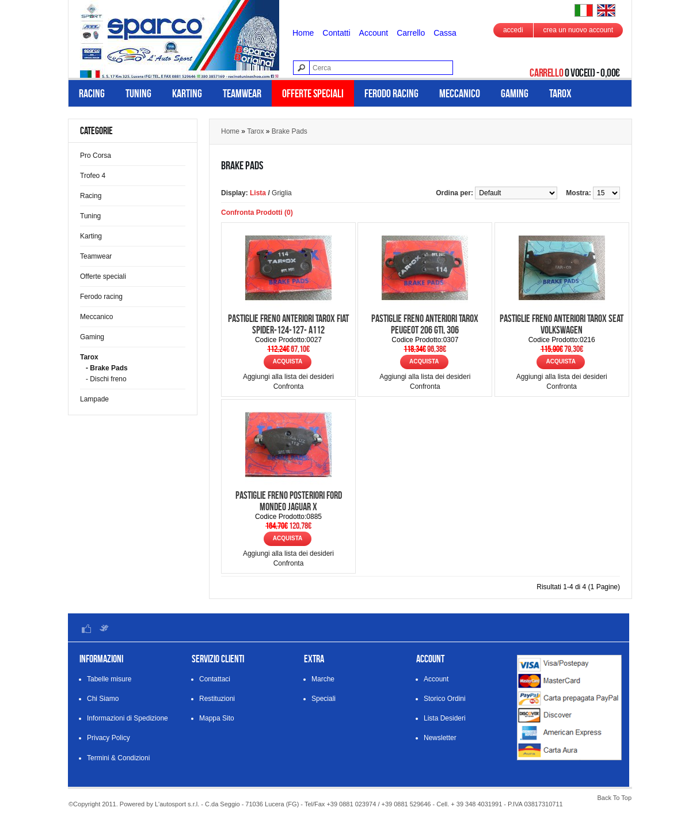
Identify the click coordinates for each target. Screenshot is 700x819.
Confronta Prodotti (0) (257, 212)
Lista (258, 193)
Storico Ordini (445, 699)
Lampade (94, 399)
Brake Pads (289, 131)
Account (374, 32)
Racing (92, 93)
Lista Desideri (445, 718)
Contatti (336, 32)
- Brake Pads (107, 368)
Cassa (444, 32)
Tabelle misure (109, 679)
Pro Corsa (95, 155)
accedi (513, 30)
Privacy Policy (108, 738)
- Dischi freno (106, 379)
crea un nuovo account (578, 30)
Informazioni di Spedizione (127, 718)
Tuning (138, 93)
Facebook (86, 628)
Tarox (560, 93)
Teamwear (242, 93)
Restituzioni (217, 699)
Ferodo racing (391, 93)
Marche (322, 679)
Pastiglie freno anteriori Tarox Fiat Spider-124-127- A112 (288, 324)
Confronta (288, 386)
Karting (187, 93)
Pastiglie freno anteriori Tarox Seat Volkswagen (561, 324)
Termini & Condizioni (118, 758)
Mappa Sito (216, 718)
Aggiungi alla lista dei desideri (288, 377)
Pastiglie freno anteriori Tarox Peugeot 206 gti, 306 (424, 324)
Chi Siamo (103, 699)
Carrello (411, 32)
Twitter (104, 628)
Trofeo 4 (92, 176)
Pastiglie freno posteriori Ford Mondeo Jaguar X (288, 501)
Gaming (514, 93)
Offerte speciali (313, 93)
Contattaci (214, 679)
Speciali (323, 699)
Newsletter (440, 738)
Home (303, 32)
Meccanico (459, 93)
